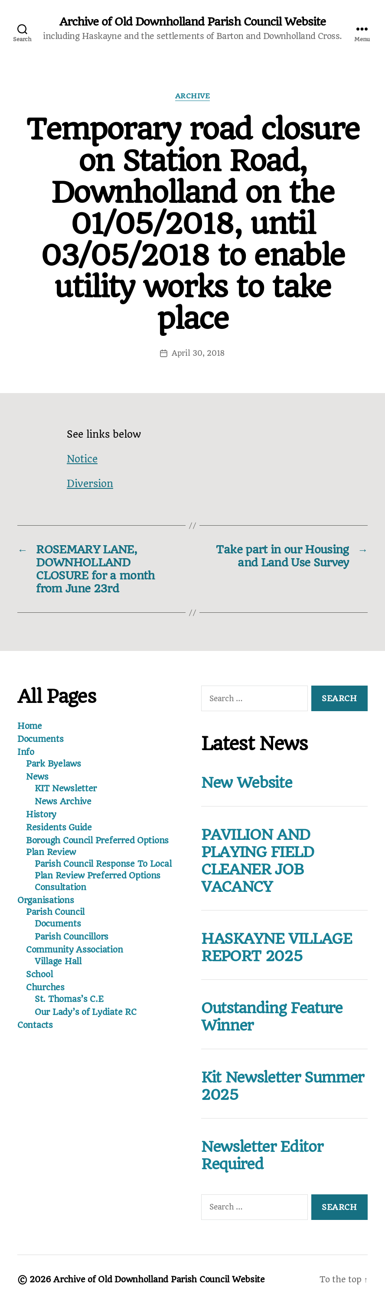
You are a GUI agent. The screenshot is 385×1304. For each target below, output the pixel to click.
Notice (82, 459)
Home (29, 726)
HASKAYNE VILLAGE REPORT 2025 (276, 947)
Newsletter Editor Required (262, 1155)
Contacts (35, 1025)
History (41, 814)
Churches (45, 987)
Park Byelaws (53, 764)
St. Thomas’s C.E (69, 999)
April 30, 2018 (198, 353)
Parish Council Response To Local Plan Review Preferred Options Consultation (103, 875)
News (37, 777)
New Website (246, 782)
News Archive (63, 801)
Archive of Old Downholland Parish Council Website (192, 21)
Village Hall (58, 961)
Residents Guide (59, 827)
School (39, 974)
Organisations (45, 900)
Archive (192, 96)
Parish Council (55, 912)
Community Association (74, 950)
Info (25, 752)
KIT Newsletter (66, 788)
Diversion (90, 483)
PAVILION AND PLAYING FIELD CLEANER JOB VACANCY (257, 860)
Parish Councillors (71, 937)
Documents (40, 739)
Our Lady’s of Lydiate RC (86, 1012)
